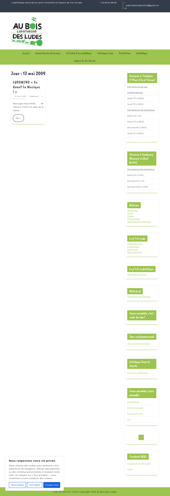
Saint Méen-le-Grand (136, 274)
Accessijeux (133, 402)
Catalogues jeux (105, 53)
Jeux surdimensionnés (138, 343)
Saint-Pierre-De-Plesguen (139, 222)
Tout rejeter (34, 485)
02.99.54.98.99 (109, 2)
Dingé (130, 213)
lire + (20, 119)
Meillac (130, 216)
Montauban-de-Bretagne (139, 296)
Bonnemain (132, 210)
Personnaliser (17, 485)
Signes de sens (135, 413)
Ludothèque (141, 53)
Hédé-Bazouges (135, 244)
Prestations (124, 53)
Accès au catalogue (137, 373)
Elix (129, 419)
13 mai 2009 (20, 96)
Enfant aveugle (135, 408)
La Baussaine (133, 247)
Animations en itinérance (48, 53)
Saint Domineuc (134, 252)
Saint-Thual (132, 249)
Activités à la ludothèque (79, 53)
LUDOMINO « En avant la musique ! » (26, 87)
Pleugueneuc (133, 219)
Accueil (26, 53)
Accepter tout (51, 485)
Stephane (34, 96)
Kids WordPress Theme (66, 492)
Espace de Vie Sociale (85, 60)
